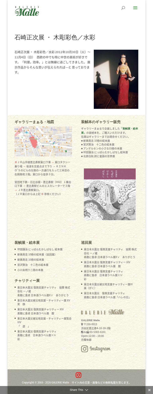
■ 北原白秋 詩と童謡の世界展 (98, 156)
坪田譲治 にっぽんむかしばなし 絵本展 (40, 249)
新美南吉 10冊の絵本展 (30, 259)
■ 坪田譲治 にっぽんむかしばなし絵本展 (104, 152)
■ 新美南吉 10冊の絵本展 (95, 140)
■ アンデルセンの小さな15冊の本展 (101, 148)
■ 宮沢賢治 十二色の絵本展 (97, 144)
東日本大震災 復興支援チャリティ (37, 335)
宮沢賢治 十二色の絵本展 (32, 265)
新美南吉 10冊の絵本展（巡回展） (37, 254)
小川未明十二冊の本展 (30, 270)
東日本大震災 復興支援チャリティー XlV (40, 311)
